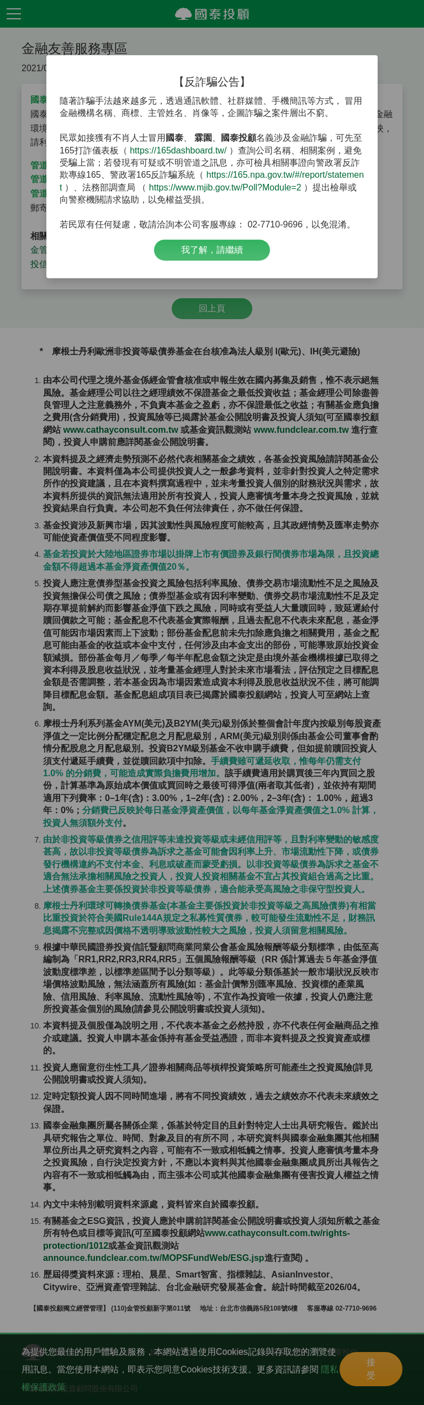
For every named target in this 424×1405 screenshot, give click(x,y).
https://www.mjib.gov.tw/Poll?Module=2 (225, 187)
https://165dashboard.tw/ (178, 150)
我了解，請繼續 (212, 250)
